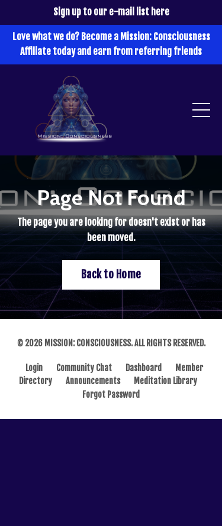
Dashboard (144, 368)
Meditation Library (165, 381)
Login (34, 368)
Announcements (93, 381)
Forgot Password (111, 394)
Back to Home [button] (111, 274)
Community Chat (84, 368)
